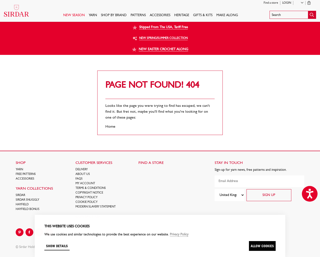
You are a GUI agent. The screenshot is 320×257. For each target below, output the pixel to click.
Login (286, 2)
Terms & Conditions (90, 188)
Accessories (160, 15)
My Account (85, 183)
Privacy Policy (86, 197)
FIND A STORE (151, 163)
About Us (82, 174)
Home (110, 127)
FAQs (79, 178)
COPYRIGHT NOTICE (89, 192)
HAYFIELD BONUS (27, 209)
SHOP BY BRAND (114, 15)
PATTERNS (138, 15)
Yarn (93, 15)
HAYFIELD (22, 204)
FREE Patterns (26, 174)
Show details (57, 246)
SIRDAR (20, 195)
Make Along (227, 15)
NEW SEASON (74, 15)
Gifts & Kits (202, 15)
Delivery (81, 169)
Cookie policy (86, 202)
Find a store (271, 2)
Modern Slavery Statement (95, 206)
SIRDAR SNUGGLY (27, 199)
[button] (293, 15)
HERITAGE (181, 15)
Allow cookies (262, 246)
